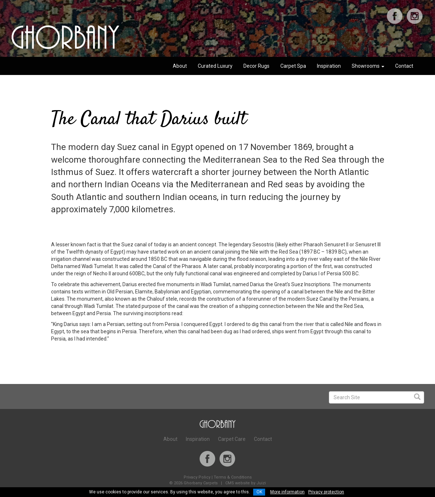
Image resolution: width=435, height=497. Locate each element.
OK (259, 491)
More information (287, 491)
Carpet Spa (293, 66)
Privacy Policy (197, 477)
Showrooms (368, 66)
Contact (404, 66)
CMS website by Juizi (245, 483)
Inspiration (329, 66)
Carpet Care (232, 439)
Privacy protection (326, 491)
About (180, 66)
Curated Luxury (215, 66)
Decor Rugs (256, 66)
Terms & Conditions (233, 477)
